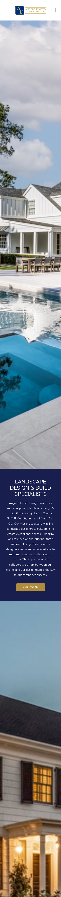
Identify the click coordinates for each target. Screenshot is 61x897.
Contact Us (30, 587)
